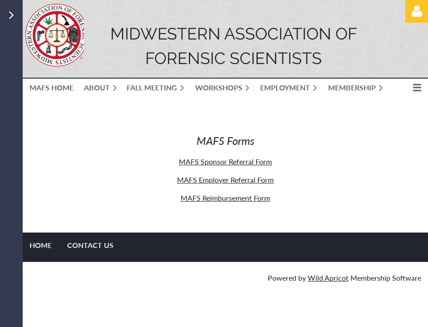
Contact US (90, 245)
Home (41, 245)
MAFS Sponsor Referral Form (225, 161)
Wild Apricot (328, 277)
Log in (416, 11)
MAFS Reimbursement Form (225, 197)
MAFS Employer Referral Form (225, 179)
